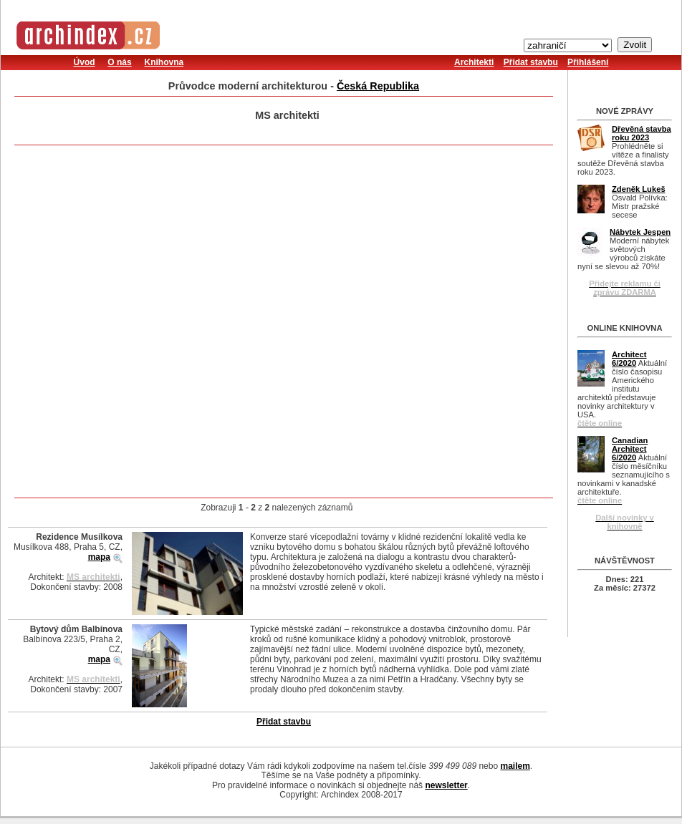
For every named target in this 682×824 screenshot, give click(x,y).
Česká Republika (378, 86)
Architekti (474, 62)
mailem (514, 766)
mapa (99, 557)
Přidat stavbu (531, 62)
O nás (119, 62)
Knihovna (163, 62)
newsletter (446, 785)
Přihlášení (587, 62)
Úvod (84, 62)
